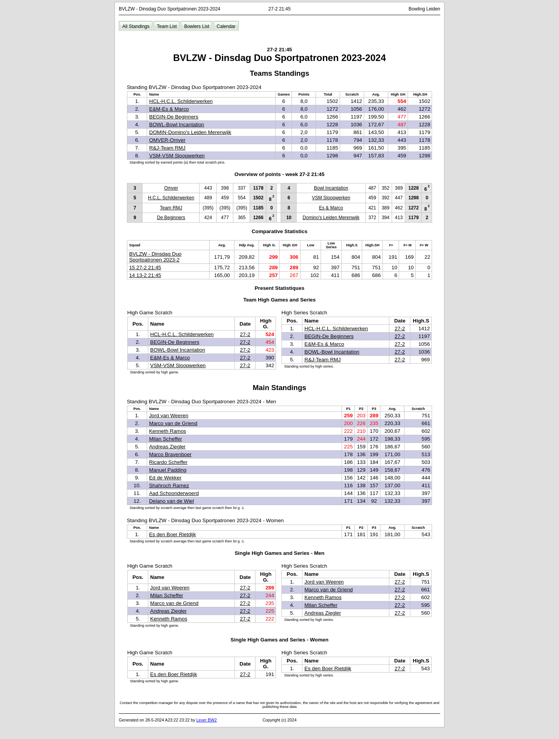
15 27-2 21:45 (145, 267)
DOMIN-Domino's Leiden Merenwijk (190, 132)
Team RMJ (171, 208)
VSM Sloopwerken (331, 197)
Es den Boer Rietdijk (172, 534)
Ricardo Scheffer (168, 462)
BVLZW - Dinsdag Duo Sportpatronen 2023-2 (155, 257)
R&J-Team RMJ (167, 148)
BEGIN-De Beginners (173, 117)
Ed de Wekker (165, 478)
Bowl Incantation (331, 188)
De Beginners (171, 217)
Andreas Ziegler (167, 447)
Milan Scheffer (165, 439)
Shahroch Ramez (169, 485)
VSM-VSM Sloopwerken (177, 156)
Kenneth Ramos (167, 431)
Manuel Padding (167, 470)
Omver (171, 188)
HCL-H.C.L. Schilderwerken (181, 101)
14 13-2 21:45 (145, 275)
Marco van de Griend (173, 423)
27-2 (245, 334)
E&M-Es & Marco (169, 109)
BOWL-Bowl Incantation (176, 124)
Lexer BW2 (206, 720)
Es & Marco (331, 208)
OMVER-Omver (167, 140)
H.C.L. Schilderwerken (171, 197)
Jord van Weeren (168, 415)
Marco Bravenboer (170, 454)
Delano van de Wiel (171, 501)
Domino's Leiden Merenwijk (331, 217)
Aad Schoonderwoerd (174, 493)
